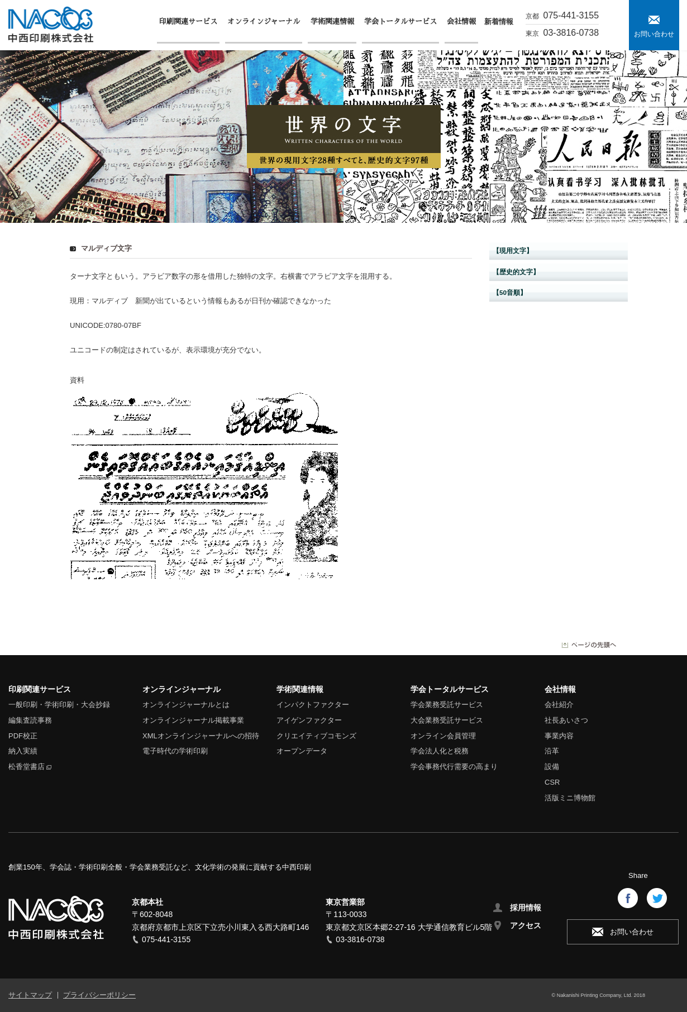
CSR (552, 782)
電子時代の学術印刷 (175, 751)
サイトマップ (30, 995)
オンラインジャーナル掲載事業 (193, 720)
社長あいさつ (566, 720)
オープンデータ (301, 751)
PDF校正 (22, 736)
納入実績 (22, 751)
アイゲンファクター (309, 720)
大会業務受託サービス (447, 720)
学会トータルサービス (450, 689)
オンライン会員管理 (443, 736)
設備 (552, 766)
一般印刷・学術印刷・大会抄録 (59, 704)
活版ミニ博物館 (570, 798)
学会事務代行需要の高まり (454, 766)
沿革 (552, 751)
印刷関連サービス (39, 689)
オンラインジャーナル (181, 689)
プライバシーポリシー (99, 995)
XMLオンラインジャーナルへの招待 (200, 736)
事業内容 (559, 736)
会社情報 (560, 689)
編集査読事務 (30, 720)
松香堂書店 (26, 766)
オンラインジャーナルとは (186, 704)
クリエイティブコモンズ (316, 736)
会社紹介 (559, 704)
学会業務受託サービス (447, 704)
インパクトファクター (312, 704)
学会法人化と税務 (440, 751)
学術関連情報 (299, 689)
